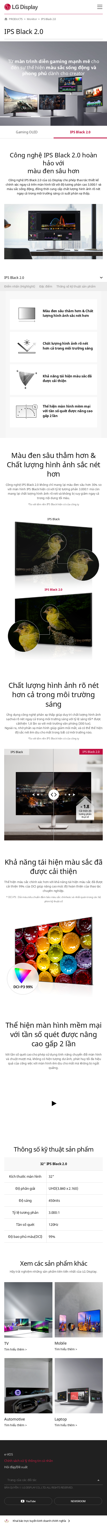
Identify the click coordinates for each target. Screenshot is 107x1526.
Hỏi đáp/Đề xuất (15, 1467)
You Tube (28, 1501)
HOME (6, 19)
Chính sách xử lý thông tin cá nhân (28, 1460)
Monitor (32, 19)
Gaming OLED (27, 132)
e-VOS (8, 1454)
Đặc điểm (45, 286)
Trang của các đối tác (22, 1480)
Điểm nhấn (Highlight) (19, 286)
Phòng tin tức (78, 1501)
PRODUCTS (16, 19)
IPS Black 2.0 (80, 132)
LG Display (22, 7)
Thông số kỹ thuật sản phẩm (76, 286)
